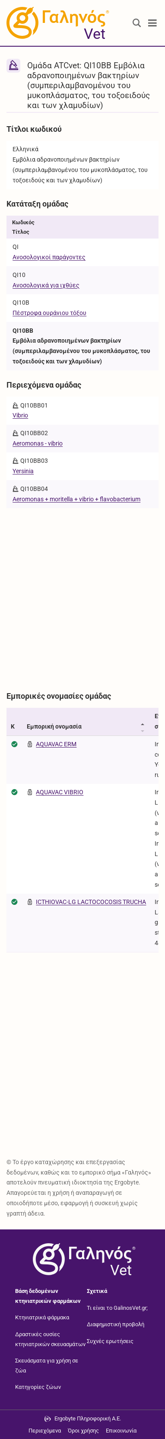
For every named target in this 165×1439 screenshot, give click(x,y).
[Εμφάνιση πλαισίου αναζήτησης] (136, 23)
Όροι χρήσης (83, 1430)
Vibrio (20, 415)
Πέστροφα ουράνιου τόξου (49, 312)
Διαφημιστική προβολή (115, 1324)
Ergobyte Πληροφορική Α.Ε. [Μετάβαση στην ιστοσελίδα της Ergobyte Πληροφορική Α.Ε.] (87, 1418)
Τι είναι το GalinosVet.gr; (117, 1308)
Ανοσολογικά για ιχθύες (46, 285)
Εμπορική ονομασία (54, 726)
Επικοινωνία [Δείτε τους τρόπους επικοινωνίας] (121, 1430)
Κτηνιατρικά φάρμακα (42, 1317)
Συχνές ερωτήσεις (110, 1341)
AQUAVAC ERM (56, 744)
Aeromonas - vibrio (38, 443)
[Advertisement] (82, 595)
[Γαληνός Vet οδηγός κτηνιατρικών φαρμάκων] (56, 23)
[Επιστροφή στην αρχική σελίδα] (82, 1259)
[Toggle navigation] (152, 23)
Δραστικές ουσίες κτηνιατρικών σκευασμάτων (50, 1339)
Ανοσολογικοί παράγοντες (49, 257)
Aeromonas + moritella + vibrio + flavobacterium (76, 499)
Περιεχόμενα (45, 1430)
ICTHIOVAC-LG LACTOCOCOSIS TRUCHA (91, 901)
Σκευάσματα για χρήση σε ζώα (46, 1365)
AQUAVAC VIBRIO (59, 792)
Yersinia (23, 471)
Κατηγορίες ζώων (38, 1387)
